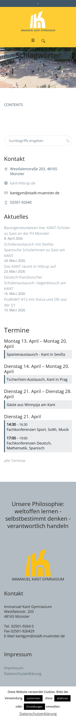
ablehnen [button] (62, 698)
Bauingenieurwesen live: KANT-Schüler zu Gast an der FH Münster (37, 230)
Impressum (14, 667)
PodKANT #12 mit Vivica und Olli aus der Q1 (35, 302)
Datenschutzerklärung (22, 673)
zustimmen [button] (33, 698)
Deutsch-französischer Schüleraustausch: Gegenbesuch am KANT (35, 283)
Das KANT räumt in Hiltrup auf (30, 266)
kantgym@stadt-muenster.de (34, 192)
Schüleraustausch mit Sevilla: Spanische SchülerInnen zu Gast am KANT (34, 250)
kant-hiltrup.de (22, 183)
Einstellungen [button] (34, 706)
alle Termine (14, 460)
